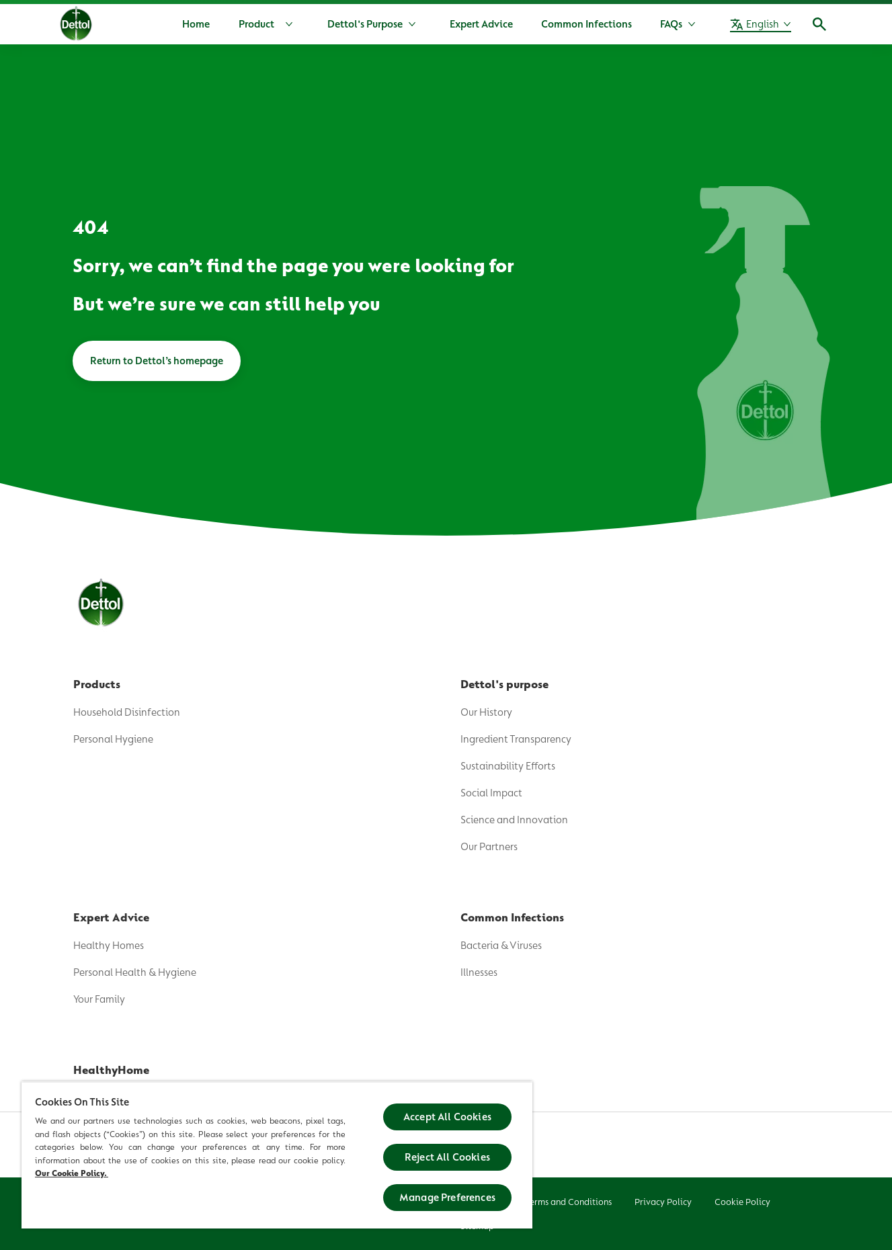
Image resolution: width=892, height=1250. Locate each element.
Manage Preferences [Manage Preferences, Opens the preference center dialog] (447, 1198)
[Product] (268, 24)
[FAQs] (671, 24)
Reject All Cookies (447, 1157)
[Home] (196, 24)
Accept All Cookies (447, 1117)
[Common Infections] (586, 24)
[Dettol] (76, 25)
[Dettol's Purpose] (365, 24)
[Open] (819, 24)
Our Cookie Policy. (71, 1173)
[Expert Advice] (481, 24)
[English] (760, 24)
